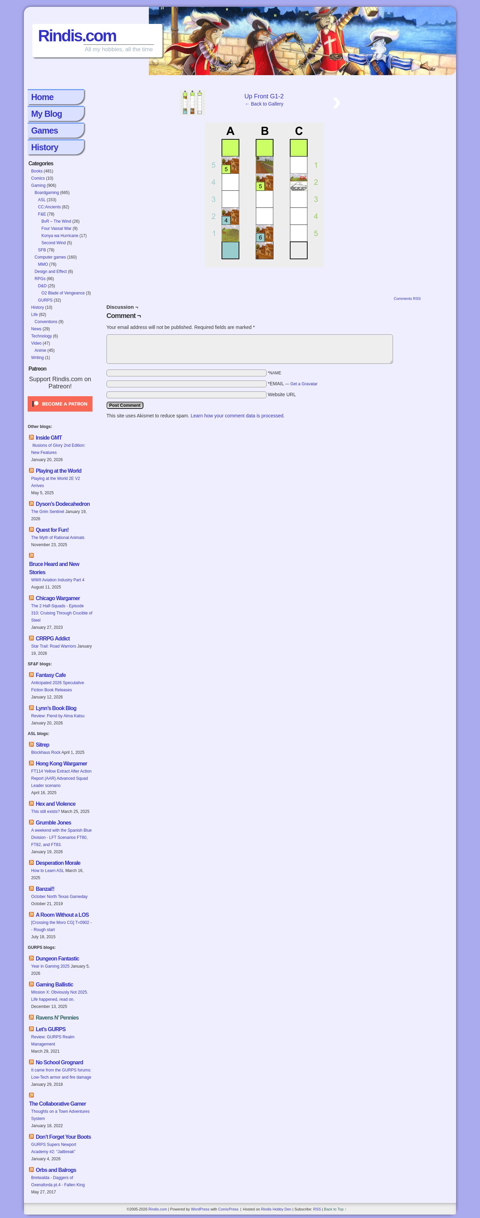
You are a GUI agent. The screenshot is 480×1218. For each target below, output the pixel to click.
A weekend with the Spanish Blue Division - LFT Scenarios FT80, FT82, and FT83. (61, 837)
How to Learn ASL (47, 870)
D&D (42, 285)
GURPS (45, 300)
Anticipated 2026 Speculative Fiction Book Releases (57, 686)
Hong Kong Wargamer (61, 763)
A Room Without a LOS (62, 915)
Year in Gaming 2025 (50, 966)
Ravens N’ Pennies (57, 1018)
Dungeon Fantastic (57, 958)
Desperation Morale (58, 863)
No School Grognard (59, 1062)
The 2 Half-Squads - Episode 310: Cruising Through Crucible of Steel (61, 613)
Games (44, 130)
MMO (43, 264)
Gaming (38, 185)
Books (36, 171)
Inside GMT (49, 438)
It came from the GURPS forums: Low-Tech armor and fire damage (61, 1074)
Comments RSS (407, 298)
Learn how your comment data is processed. (237, 415)
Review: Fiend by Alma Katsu (57, 716)
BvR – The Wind (56, 221)
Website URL (282, 394)
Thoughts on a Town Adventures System (60, 1115)
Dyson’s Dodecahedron (63, 504)
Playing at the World (59, 471)
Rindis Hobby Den (276, 1209)
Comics (38, 178)
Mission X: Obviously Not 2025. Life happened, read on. (59, 996)
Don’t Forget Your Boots (63, 1137)
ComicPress (228, 1209)
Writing (37, 357)
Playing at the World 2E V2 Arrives (55, 482)
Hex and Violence (55, 804)
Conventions (45, 321)
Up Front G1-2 (264, 96)
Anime (40, 350)
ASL (41, 199)
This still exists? (45, 811)
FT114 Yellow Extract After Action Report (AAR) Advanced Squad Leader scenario (61, 778)
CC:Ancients (49, 207)
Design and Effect (50, 271)
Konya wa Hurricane (59, 235)
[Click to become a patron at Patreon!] (60, 413)
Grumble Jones (53, 823)
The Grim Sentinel (47, 511)
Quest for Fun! (52, 530)
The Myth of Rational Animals (57, 537)
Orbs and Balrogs (56, 1170)
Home (42, 97)
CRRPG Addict (53, 638)
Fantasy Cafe (51, 675)
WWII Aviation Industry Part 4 (57, 580)
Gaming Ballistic (54, 984)
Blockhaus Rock (45, 752)
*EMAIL (292, 383)
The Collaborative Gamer (57, 1104)
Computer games (50, 257)
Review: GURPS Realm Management (52, 1041)
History (44, 147)
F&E (42, 214)
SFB (42, 250)
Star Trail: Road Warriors (53, 646)
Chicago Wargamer (58, 598)
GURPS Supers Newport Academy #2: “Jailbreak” (53, 1148)
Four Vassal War (56, 228)
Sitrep (42, 745)
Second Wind (53, 242)
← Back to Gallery (264, 104)
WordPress (200, 1209)
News (36, 329)
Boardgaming (46, 192)
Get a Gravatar (304, 384)
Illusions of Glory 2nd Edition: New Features (58, 449)
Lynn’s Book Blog (56, 708)
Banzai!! (45, 889)
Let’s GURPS (51, 1029)
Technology (41, 336)
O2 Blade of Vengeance (63, 293)
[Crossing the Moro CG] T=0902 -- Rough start (61, 926)
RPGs (39, 278)
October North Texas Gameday (59, 896)
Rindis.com (77, 36)
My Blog (46, 114)
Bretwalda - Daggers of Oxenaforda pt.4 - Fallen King (58, 1181)
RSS (317, 1209)
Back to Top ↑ (335, 1209)
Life (34, 314)
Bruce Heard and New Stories (54, 568)
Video (36, 343)
